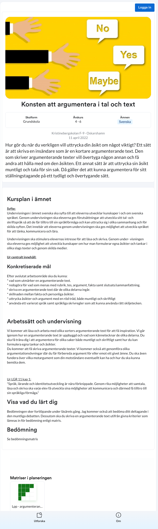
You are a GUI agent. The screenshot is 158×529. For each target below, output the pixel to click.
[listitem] (39, 520)
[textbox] (78, 318)
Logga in (144, 7)
